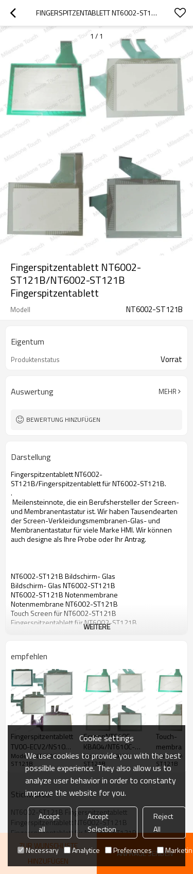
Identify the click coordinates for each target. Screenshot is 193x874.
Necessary (38, 850)
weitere (96, 626)
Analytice (82, 850)
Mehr (168, 391)
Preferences (128, 850)
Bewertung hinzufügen (63, 419)
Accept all (49, 822)
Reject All (163, 822)
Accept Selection (101, 822)
